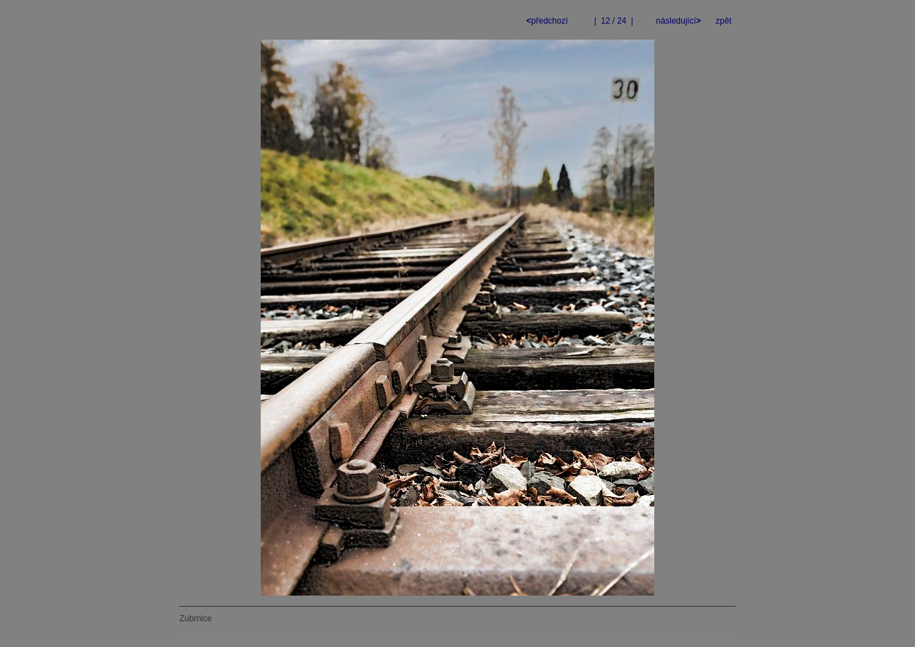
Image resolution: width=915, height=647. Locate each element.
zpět (723, 21)
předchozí (548, 21)
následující (677, 21)
